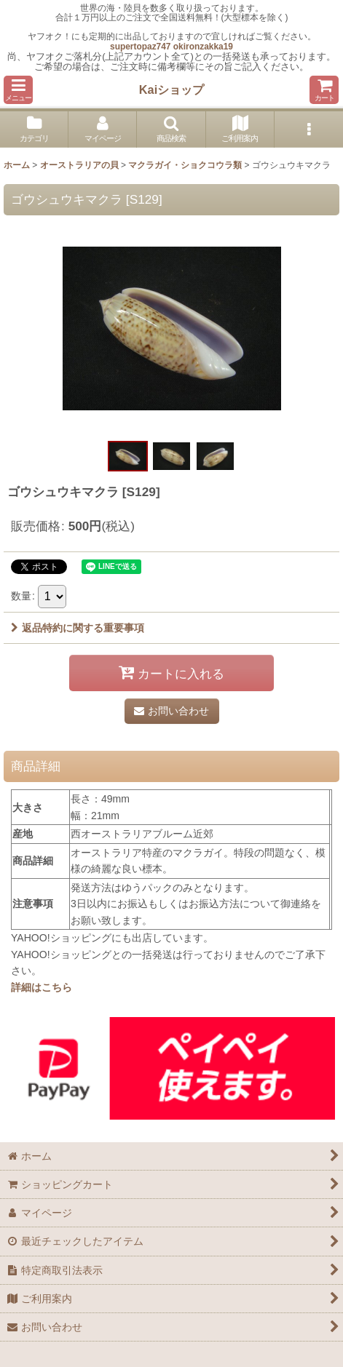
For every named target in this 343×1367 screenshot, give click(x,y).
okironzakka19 (203, 46)
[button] (18, 90)
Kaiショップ (171, 89)
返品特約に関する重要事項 (77, 628)
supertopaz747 (140, 46)
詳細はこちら (41, 987)
